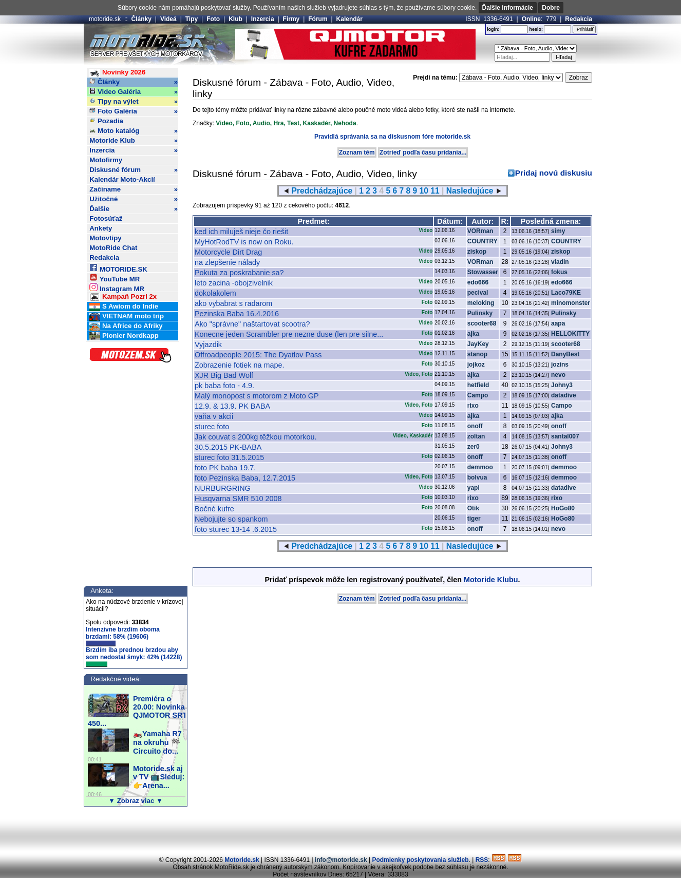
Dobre (551, 7)
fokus (559, 272)
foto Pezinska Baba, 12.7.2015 (245, 478)
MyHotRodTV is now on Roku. (244, 242)
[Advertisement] (340, 832)
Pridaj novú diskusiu (553, 172)
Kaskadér (316, 123)
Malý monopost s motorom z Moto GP (257, 396)
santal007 (565, 436)
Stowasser (482, 272)
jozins (560, 364)
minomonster (570, 303)
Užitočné (133, 199)
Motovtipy (105, 238)
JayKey (478, 344)
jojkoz (476, 364)
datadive (563, 395)
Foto (213, 19)
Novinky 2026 (117, 72)
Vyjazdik (208, 344)
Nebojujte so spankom (231, 519)
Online (531, 19)
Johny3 (562, 385)
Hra (278, 123)
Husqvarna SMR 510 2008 (238, 498)
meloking (481, 303)
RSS (482, 860)
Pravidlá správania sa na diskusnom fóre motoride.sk (392, 136)
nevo (558, 374)
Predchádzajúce (322, 190)
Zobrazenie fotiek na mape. (239, 365)
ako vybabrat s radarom (233, 303)
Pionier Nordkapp (124, 336)
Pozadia (106, 121)
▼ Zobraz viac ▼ (135, 801)
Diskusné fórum (133, 170)
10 (424, 190)
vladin (560, 261)
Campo (477, 395)
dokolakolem (215, 293)
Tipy (191, 19)
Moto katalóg (133, 131)
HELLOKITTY (570, 333)
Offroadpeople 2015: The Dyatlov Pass (258, 355)
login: (493, 29)
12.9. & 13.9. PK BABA (232, 406)
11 (434, 190)
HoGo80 (563, 508)
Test (293, 123)
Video (224, 123)
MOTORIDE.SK (118, 267)
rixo (473, 405)
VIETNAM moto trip (126, 316)
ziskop (476, 251)
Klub (235, 19)
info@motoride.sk (341, 860)
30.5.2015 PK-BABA (228, 447)
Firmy (291, 19)
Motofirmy (105, 160)
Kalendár (349, 19)
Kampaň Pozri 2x (123, 297)
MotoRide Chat (113, 248)
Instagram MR (116, 287)
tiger (474, 518)
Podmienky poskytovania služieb (420, 860)
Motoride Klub (133, 141)
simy (558, 231)
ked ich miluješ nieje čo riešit (241, 231)
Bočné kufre (214, 509)
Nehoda (345, 123)
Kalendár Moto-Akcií (122, 179)
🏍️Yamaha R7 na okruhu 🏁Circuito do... (157, 742)
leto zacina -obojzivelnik (234, 283)
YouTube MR (114, 277)
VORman (480, 231)
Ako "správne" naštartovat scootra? (252, 324)
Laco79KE (566, 292)
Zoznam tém (357, 152)
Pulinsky (480, 313)
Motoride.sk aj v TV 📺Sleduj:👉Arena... (158, 777)
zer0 (473, 446)
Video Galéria (133, 92)
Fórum (317, 19)
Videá (168, 19)
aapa (558, 323)
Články (141, 19)
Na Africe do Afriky (125, 326)
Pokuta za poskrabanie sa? (239, 273)
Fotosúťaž (105, 218)
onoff (475, 426)
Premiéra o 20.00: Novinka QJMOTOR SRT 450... (137, 711)
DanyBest (565, 354)
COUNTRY (482, 241)
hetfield (478, 385)
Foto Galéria (133, 111)
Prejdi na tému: (435, 77)
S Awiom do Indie (123, 306)
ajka (473, 333)
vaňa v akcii (214, 416)
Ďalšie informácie (507, 7)
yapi (473, 487)
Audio (261, 123)
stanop (477, 354)
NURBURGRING (223, 488)
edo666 (477, 282)
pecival (477, 292)
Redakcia (578, 19)
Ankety (100, 228)
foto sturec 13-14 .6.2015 (236, 529)
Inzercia (262, 19)
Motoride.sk (241, 860)
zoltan (476, 436)
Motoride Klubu (491, 580)
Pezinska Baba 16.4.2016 (237, 314)
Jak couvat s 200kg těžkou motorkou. (256, 437)
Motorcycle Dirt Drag (228, 252)
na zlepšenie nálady (227, 262)
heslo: (536, 29)
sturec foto (212, 427)
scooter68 (482, 323)
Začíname (133, 189)
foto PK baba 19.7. (225, 468)
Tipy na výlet (133, 102)
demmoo (480, 467)
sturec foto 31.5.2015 (229, 457)
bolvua (477, 477)
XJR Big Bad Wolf (224, 375)
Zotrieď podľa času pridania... (423, 152)
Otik (473, 508)
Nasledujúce (470, 190)
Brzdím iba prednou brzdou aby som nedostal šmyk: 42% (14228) (134, 656)
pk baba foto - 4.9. (224, 385)
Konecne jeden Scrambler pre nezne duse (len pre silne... (289, 334)
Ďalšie (133, 209)
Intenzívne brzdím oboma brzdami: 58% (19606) (123, 636)
